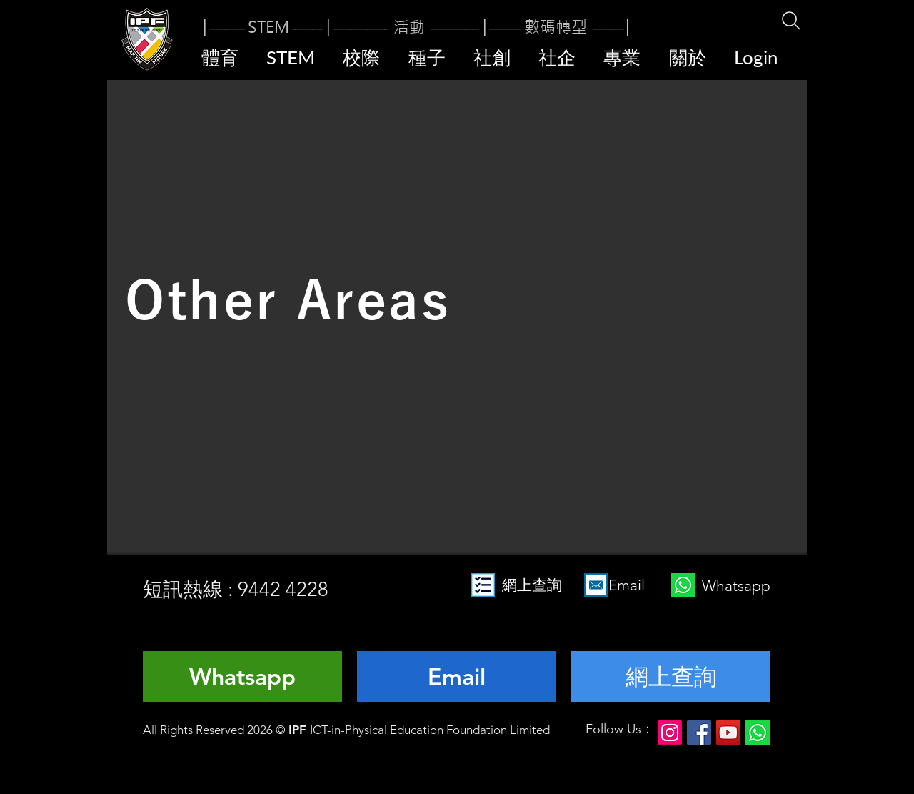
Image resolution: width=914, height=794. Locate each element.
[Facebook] (699, 732)
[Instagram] (670, 732)
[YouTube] (728, 732)
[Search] (791, 20)
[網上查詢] (670, 676)
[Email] (456, 676)
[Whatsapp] (242, 676)
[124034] (757, 732)
